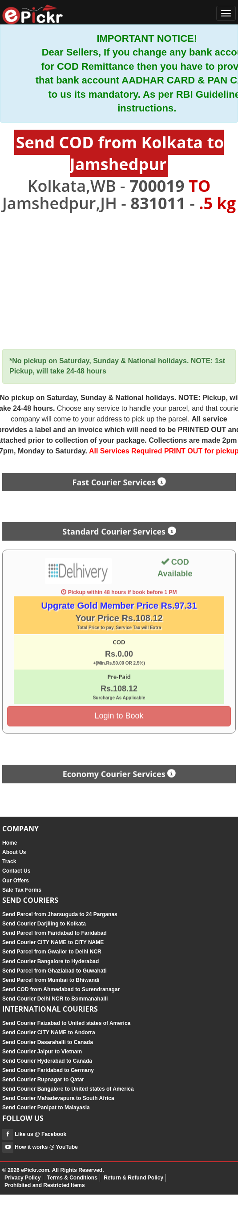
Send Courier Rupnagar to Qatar (43, 1079)
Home (9, 843)
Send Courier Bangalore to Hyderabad (50, 961)
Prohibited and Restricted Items (44, 1185)
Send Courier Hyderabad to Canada (47, 1061)
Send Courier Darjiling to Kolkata (44, 924)
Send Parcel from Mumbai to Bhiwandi (51, 980)
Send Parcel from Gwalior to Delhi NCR (51, 952)
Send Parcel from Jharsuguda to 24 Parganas (59, 914)
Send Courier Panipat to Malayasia (46, 1107)
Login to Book (118, 712)
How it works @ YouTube (40, 1147)
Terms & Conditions (72, 1178)
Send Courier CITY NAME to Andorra (48, 1032)
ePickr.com (35, 1170)
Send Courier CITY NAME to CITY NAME (53, 942)
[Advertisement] (119, 281)
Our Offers (15, 881)
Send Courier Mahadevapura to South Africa (58, 1098)
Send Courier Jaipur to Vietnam (42, 1051)
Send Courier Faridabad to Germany (48, 1070)
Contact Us (16, 871)
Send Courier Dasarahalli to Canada (47, 1042)
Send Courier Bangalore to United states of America (68, 1089)
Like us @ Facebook (34, 1134)
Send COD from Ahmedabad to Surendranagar (61, 989)
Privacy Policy (22, 1178)
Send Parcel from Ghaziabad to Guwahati (54, 971)
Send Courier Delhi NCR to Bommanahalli (55, 999)
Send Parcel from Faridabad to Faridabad (54, 933)
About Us (14, 852)
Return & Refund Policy (133, 1178)
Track (9, 861)
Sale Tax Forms (21, 890)
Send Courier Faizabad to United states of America (66, 1023)
